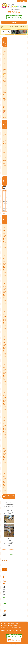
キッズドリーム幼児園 (14, 630)
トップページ (4, 623)
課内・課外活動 (4, 625)
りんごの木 (4, 627)
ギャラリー (9, 627)
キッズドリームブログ (17, 627)
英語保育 (10, 625)
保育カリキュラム (11, 623)
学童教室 (15, 625)
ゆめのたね (9, 502)
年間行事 (17, 623)
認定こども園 (3, 630)
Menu (14, 22)
